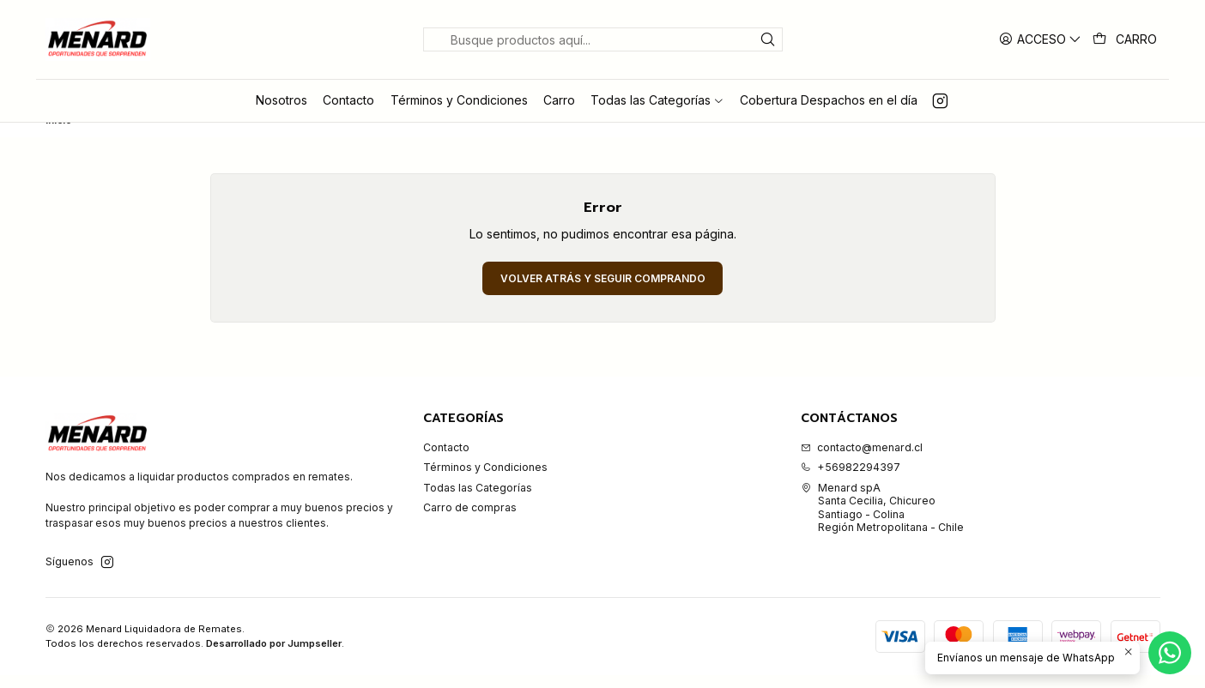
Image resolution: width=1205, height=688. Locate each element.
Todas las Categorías (477, 500)
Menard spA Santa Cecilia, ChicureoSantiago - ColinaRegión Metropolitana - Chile (882, 520)
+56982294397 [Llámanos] (850, 480)
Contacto (446, 460)
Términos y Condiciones (485, 480)
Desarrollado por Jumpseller (274, 656)
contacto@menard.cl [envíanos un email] (862, 460)
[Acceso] (1041, 39)
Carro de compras (470, 520)
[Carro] (1125, 39)
